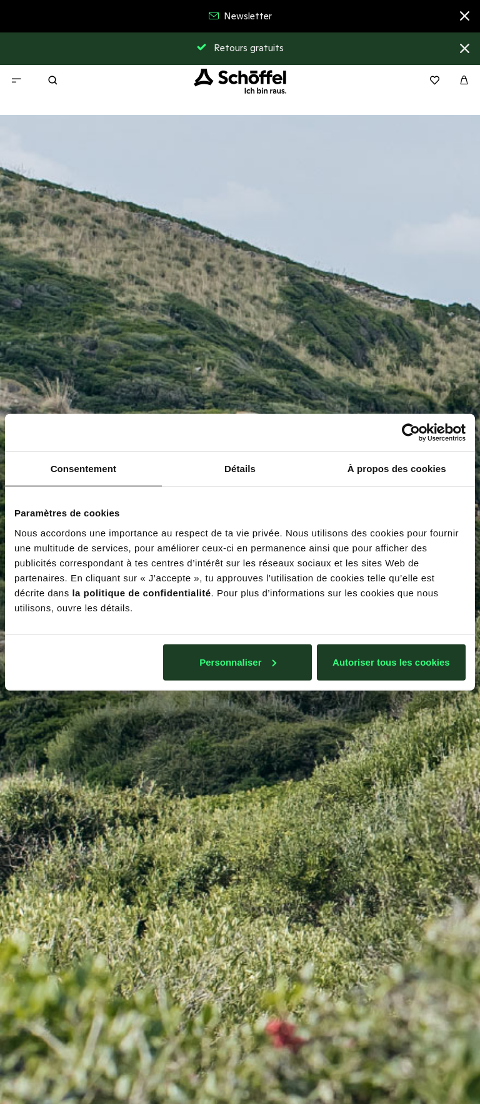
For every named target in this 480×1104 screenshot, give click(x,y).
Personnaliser (237, 661)
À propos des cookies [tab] (397, 468)
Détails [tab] (240, 468)
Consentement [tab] (83, 468)
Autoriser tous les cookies (391, 661)
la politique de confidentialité (141, 592)
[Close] (464, 18)
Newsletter (240, 16)
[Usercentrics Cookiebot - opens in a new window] (411, 432)
